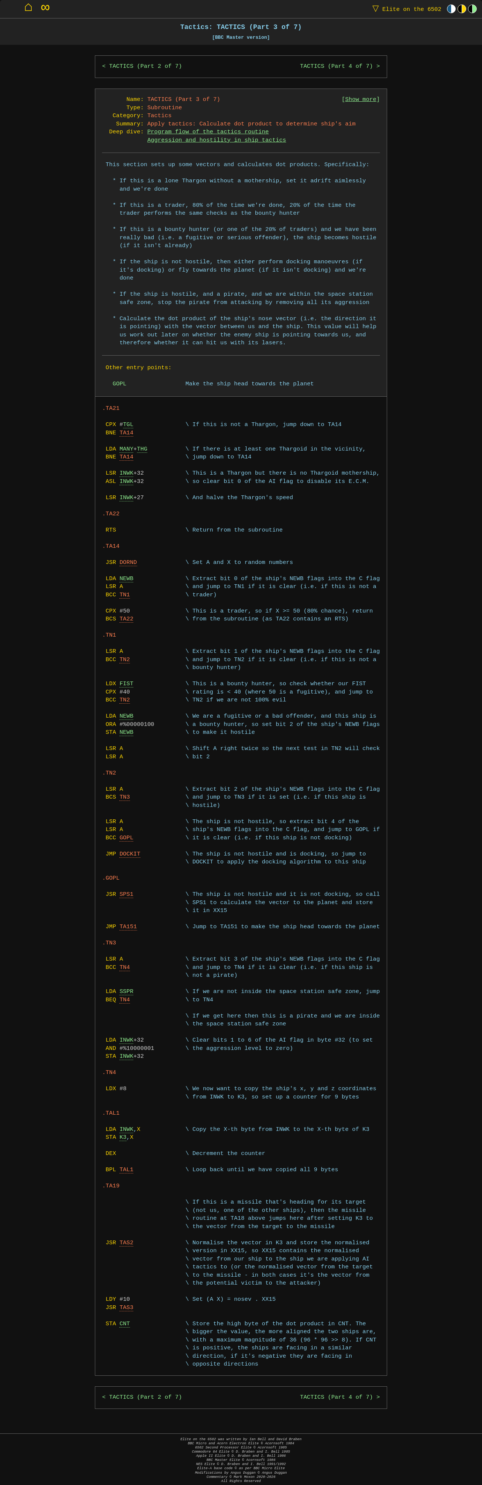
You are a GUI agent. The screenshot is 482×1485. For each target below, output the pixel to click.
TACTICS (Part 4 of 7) (336, 66)
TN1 (124, 595)
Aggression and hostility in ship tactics (216, 140)
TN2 (124, 660)
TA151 (128, 927)
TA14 (126, 433)
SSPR (126, 992)
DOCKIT (129, 854)
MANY (126, 449)
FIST (126, 684)
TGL (128, 425)
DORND (128, 563)
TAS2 (126, 1243)
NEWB (126, 579)
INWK (126, 473)
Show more (361, 100)
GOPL (126, 838)
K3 (122, 1137)
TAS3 (126, 1308)
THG (142, 449)
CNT (124, 1324)
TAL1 (126, 1170)
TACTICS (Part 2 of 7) (145, 66)
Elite (405, 9)
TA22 (126, 619)
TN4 (124, 968)
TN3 (124, 797)
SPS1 (126, 894)
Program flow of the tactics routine (208, 132)
